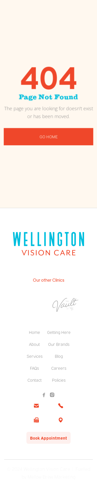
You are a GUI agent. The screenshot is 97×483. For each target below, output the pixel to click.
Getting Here (59, 332)
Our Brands (58, 344)
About (34, 344)
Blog (59, 356)
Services (34, 356)
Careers (58, 368)
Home (34, 332)
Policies (58, 380)
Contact (34, 380)
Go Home (48, 136)
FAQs (34, 368)
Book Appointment (48, 438)
